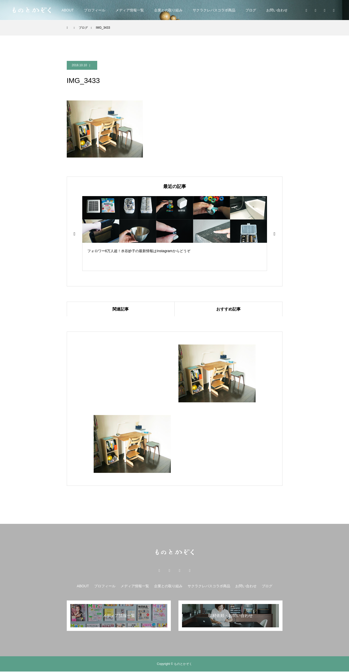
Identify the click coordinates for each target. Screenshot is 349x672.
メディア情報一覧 (129, 10)
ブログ (250, 10)
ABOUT (67, 10)
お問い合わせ (277, 10)
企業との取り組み (168, 10)
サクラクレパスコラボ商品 (214, 10)
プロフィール (94, 10)
